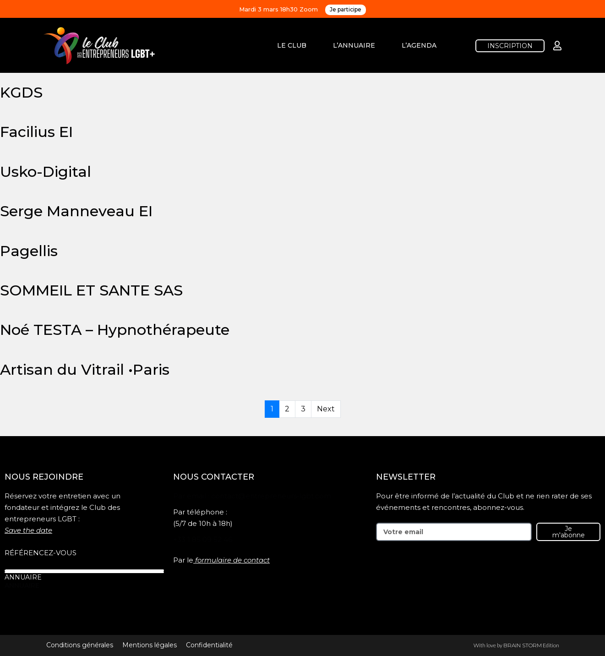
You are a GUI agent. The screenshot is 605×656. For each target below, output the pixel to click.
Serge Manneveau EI (76, 211)
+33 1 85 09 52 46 (202, 539)
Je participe (345, 9)
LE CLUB (291, 45)
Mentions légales (149, 645)
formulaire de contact (232, 560)
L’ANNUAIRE (354, 45)
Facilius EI (36, 132)
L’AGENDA (419, 45)
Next (326, 409)
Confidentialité (209, 645)
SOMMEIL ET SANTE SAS (91, 290)
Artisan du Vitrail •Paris (84, 369)
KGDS (21, 92)
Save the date (28, 530)
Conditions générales (79, 645)
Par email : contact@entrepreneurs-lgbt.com (252, 496)
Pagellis (29, 251)
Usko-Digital (45, 171)
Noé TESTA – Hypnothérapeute (114, 330)
